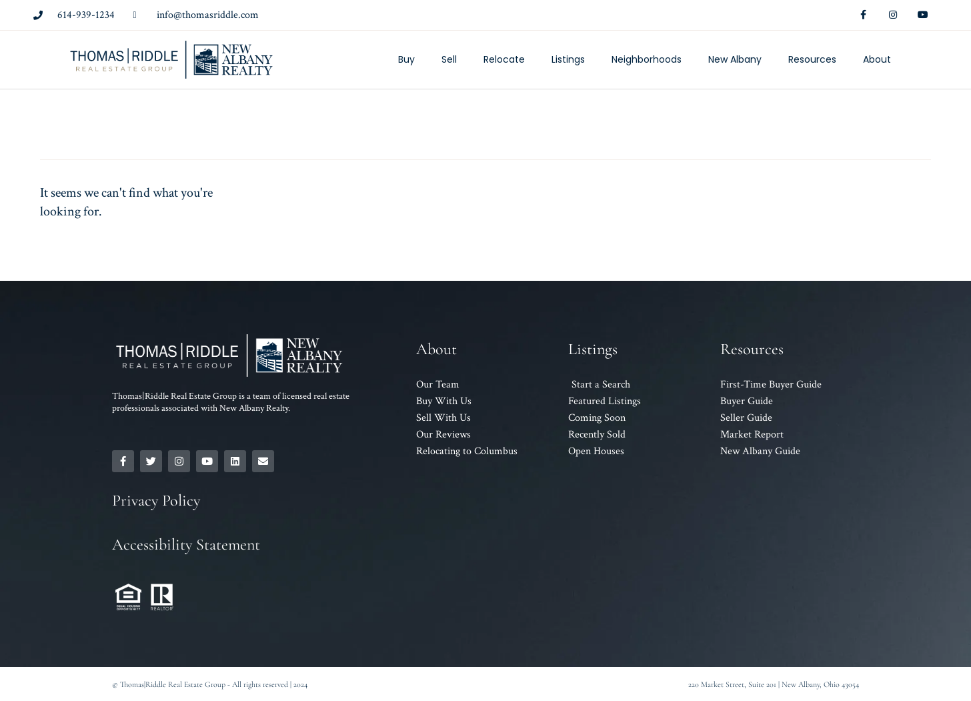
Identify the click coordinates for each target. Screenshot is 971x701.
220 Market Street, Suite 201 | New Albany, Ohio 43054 (773, 684)
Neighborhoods (647, 59)
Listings (568, 59)
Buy (406, 59)
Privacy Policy (156, 500)
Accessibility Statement (186, 544)
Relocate (504, 59)
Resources (812, 59)
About (877, 59)
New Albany (735, 59)
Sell (449, 59)
